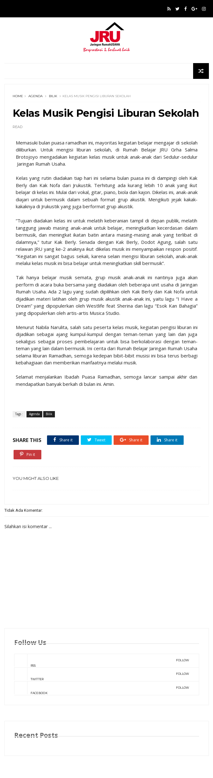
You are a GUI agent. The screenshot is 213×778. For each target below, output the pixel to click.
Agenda (35, 96)
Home (18, 96)
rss (101, 660)
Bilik (53, 96)
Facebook (101, 688)
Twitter (101, 674)
